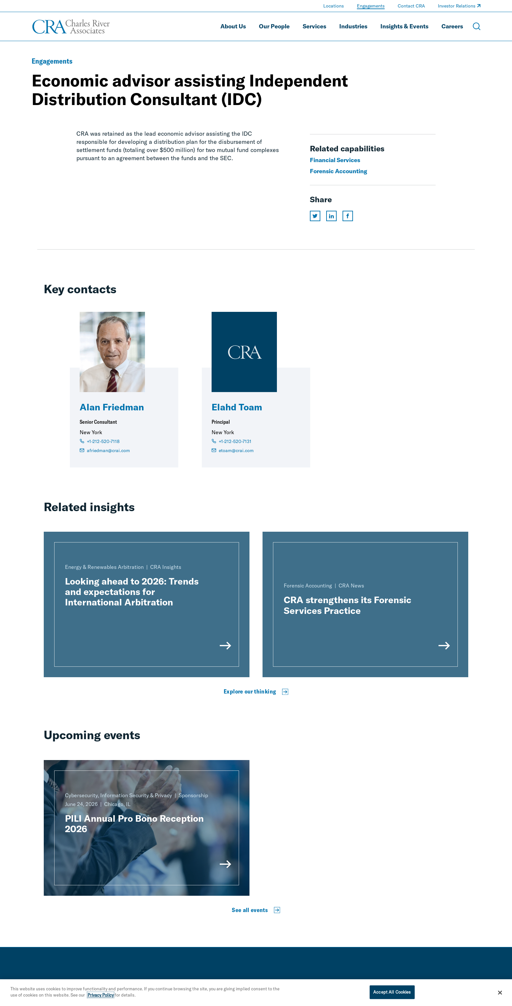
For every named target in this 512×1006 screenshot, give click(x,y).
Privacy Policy (101, 995)
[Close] (500, 993)
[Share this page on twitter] (315, 216)
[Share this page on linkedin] (331, 216)
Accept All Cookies (392, 992)
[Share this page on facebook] (348, 216)
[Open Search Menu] (477, 26)
